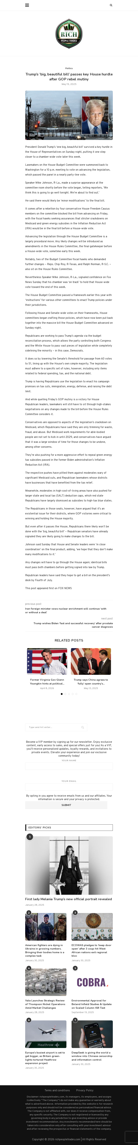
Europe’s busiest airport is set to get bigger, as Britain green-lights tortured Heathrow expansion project (45, 1058)
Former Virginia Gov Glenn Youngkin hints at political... (47, 681)
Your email (69, 785)
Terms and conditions (57, 1090)
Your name (69, 764)
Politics (69, 68)
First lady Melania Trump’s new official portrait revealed (68, 899)
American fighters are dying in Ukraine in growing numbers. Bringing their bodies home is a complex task (44, 951)
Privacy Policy (84, 1090)
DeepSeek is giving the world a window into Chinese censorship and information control (92, 1056)
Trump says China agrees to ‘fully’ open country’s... (91, 681)
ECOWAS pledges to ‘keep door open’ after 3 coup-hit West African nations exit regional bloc (91, 951)
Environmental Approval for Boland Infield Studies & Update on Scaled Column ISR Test (92, 1004)
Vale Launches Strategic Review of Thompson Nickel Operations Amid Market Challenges (45, 1004)
